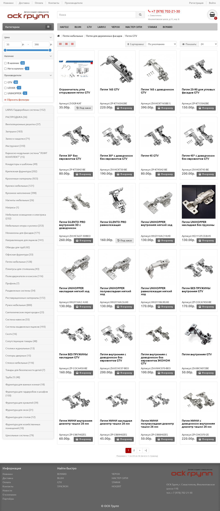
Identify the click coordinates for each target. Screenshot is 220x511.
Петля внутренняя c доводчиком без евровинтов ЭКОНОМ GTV (155, 358)
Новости (7, 490)
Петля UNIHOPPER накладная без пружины (198, 223)
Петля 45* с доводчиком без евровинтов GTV (198, 156)
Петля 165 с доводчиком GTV (157, 90)
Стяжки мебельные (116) (20, 362)
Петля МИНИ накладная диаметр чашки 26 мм (116, 422)
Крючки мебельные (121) (20, 185)
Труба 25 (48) (13, 377)
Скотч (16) (11, 333)
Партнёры (8, 498)
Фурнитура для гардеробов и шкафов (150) (27, 393)
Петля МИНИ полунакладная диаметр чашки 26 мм (157, 423)
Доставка (8, 478)
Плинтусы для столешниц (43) (22, 268)
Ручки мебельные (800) (19, 304)
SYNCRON (62, 486)
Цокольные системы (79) (20, 435)
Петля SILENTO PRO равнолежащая (113, 223)
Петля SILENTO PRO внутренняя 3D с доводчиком (72, 225)
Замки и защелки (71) (18, 138)
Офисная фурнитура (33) (19, 254)
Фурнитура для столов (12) (21, 417)
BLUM (78, 27)
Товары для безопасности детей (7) (25, 369)
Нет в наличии (15, 68)
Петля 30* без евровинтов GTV (70, 156)
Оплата (7, 482)
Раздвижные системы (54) (20, 290)
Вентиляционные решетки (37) (23, 124)
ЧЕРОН (116, 27)
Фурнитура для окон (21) (19, 409)
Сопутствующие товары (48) (21, 341)
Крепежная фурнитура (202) (21, 171)
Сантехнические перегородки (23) (25, 312)
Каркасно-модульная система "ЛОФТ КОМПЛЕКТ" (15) (26, 154)
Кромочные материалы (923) (22, 178)
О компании (9, 494)
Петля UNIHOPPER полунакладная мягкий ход (115, 291)
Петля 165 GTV (109, 89)
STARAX (152, 27)
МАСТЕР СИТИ (133, 27)
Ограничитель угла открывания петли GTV (74, 90)
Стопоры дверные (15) (18, 355)
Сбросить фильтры (16, 99)
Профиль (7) (12, 283)
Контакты (8, 486)
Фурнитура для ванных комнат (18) (25, 384)
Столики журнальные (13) (20, 348)
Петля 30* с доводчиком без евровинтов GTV (116, 156)
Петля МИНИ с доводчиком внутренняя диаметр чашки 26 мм (198, 423)
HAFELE (64, 27)
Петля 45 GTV (150, 155)
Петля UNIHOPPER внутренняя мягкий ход (156, 223)
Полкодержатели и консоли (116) (24, 276)
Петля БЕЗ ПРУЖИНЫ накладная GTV (73, 355)
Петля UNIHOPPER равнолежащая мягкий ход (156, 291)
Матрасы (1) (12, 207)
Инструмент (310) (15, 145)
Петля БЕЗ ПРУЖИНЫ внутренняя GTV (196, 289)
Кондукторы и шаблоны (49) (21, 164)
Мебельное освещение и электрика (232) (26, 216)
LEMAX (11, 87)
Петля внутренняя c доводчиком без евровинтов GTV (113, 357)
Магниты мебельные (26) (20, 200)
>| (146, 450)
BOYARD (167, 27)
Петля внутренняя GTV (197, 354)
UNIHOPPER (14, 93)
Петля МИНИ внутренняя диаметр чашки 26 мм (75, 422)
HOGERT (116, 486)
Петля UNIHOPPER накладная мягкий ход (74, 289)
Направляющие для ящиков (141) (25, 239)
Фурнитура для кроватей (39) (22, 402)
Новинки (8, 473)
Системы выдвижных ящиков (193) (26, 326)
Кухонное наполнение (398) (21, 192)
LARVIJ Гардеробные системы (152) (26, 109)
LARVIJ (102, 27)
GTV (89, 27)
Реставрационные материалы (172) (25, 297)
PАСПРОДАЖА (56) (16, 116)
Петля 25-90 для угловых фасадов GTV (198, 90)
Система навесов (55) (18, 319)
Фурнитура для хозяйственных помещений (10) (23, 426)
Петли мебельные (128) (19, 261)
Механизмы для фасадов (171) (23, 232)
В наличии (13, 62)
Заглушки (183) (14, 131)
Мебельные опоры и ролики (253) (25, 225)
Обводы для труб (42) (18, 247)
